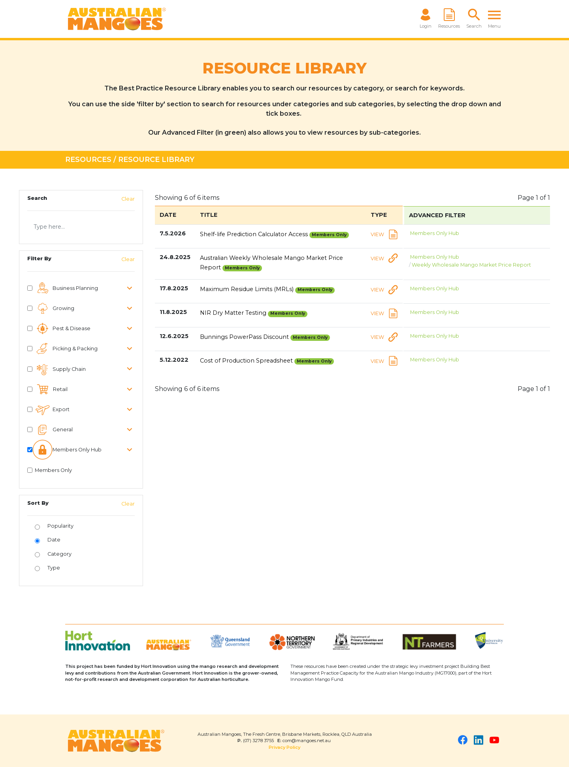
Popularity (60, 526)
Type (53, 568)
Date (53, 540)
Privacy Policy (284, 747)
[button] (474, 19)
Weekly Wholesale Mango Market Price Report (472, 265)
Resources (88, 159)
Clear (128, 199)
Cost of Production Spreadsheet (267, 360)
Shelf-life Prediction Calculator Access (274, 234)
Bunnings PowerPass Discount (265, 336)
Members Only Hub (435, 233)
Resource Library (156, 159)
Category (59, 554)
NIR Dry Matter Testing (254, 312)
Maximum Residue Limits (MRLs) (267, 289)
